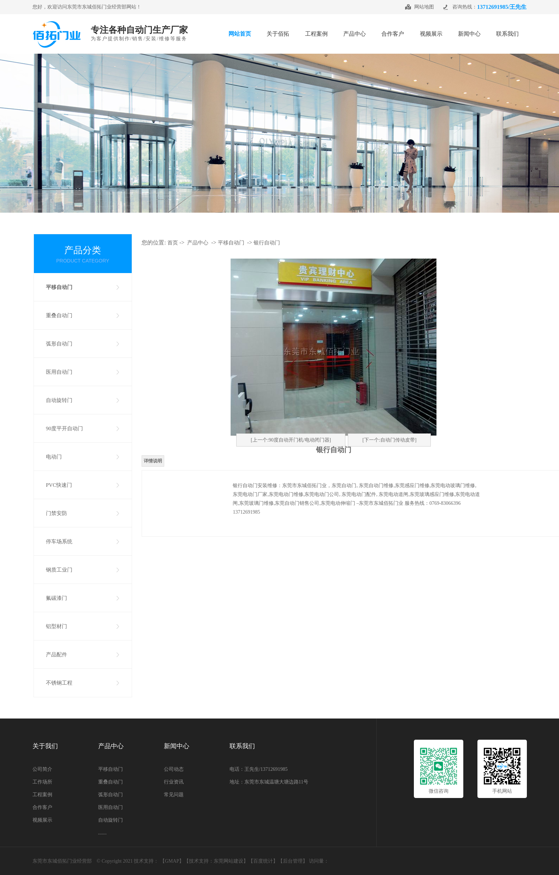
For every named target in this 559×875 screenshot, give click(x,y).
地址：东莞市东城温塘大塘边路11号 (269, 782)
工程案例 (42, 794)
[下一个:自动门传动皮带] (389, 440)
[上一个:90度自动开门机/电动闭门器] (291, 440)
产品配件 (56, 654)
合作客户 (42, 807)
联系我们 (242, 746)
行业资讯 (174, 782)
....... (102, 832)
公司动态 (174, 769)
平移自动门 (59, 287)
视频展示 (42, 820)
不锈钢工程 (59, 683)
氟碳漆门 (56, 598)
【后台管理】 (293, 861)
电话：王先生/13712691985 (259, 769)
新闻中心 (176, 746)
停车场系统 (59, 541)
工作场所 (42, 782)
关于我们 (45, 746)
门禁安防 (56, 513)
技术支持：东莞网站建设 (216, 861)
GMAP (172, 861)
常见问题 (174, 794)
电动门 (54, 457)
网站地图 (424, 7)
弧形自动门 (59, 344)
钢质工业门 (59, 570)
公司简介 (42, 769)
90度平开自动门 (64, 428)
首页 (172, 243)
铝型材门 (56, 626)
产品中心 (197, 243)
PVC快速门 (59, 485)
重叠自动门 (59, 315)
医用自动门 (59, 372)
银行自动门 (267, 243)
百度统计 (263, 861)
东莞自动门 (344, 485)
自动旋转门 (59, 400)
